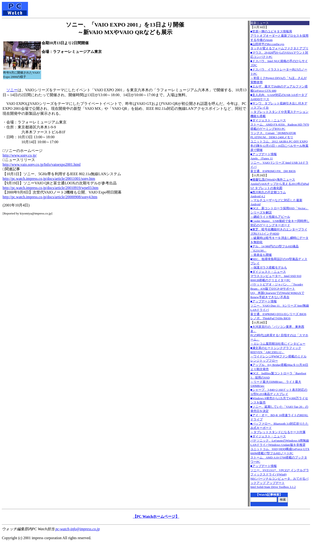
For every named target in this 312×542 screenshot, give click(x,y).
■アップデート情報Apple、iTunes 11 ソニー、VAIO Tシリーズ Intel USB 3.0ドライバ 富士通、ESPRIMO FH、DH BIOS (279, 162)
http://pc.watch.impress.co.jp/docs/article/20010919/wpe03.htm (50, 188)
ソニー (12, 90)
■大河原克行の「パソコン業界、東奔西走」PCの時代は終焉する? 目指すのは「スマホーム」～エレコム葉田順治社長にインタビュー (279, 335)
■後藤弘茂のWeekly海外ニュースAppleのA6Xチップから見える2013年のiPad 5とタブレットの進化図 (279, 184)
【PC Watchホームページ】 (156, 516)
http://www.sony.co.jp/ (20, 155)
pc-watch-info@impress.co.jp (77, 529)
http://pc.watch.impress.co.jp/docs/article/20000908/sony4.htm (50, 197)
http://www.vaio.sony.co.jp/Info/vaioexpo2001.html (42, 164)
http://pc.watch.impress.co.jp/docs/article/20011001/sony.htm (49, 179)
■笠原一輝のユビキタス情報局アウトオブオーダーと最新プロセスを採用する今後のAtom (279, 36)
